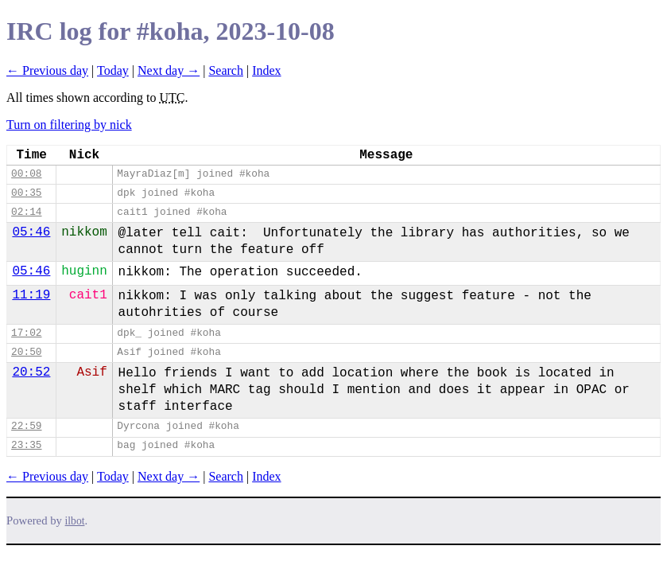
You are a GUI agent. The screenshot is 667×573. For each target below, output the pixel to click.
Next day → (169, 70)
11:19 (31, 295)
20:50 (26, 352)
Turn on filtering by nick (69, 124)
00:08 (26, 174)
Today (113, 70)
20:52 (31, 372)
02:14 (26, 212)
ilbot (75, 521)
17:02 (26, 333)
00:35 (26, 193)
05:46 (31, 232)
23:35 (26, 445)
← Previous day (47, 70)
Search (225, 70)
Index (266, 70)
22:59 (26, 426)
